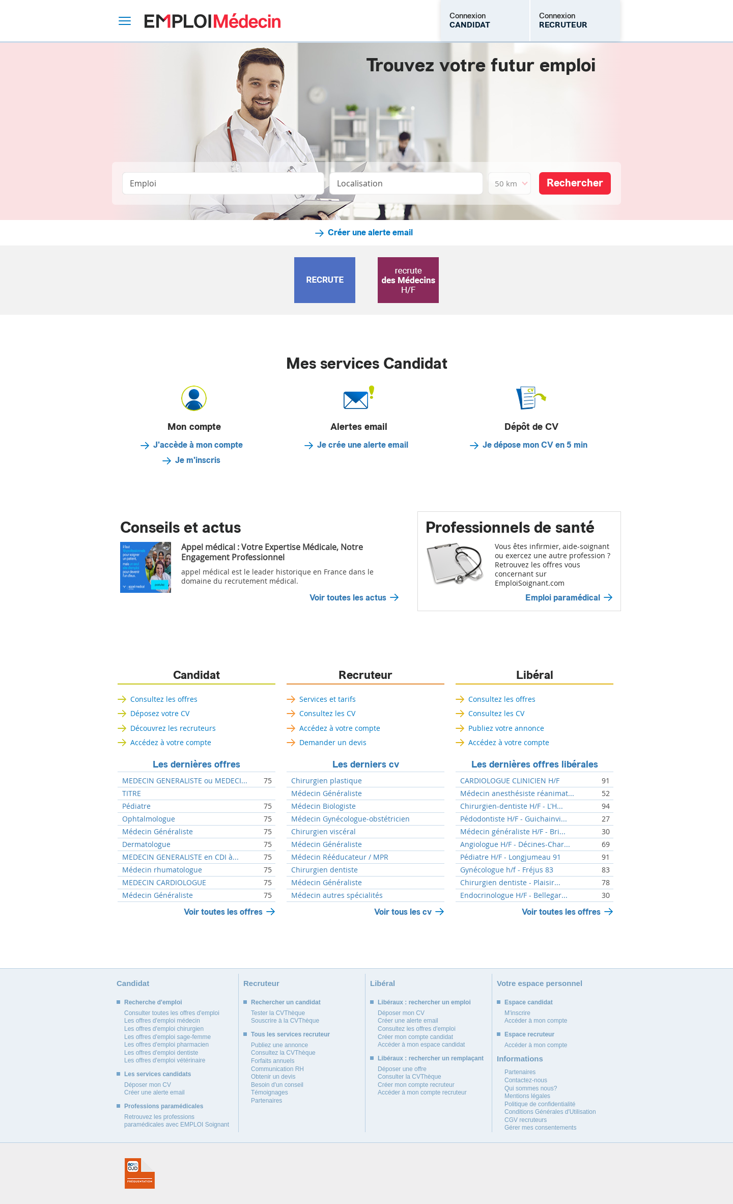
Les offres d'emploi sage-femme (167, 1037)
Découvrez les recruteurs (173, 728)
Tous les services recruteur (290, 1034)
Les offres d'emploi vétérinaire (165, 1060)
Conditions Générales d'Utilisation (550, 1111)
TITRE (131, 793)
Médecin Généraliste (157, 831)
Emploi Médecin (212, 20)
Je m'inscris (197, 460)
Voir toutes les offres (223, 912)
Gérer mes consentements (540, 1127)
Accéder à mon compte (535, 1020)
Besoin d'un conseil (277, 1084)
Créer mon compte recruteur (416, 1084)
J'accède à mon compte (198, 445)
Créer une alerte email (370, 233)
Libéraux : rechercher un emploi (424, 1002)
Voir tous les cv (403, 912)
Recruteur (365, 675)
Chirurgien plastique (326, 780)
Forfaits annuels (272, 1060)
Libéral (534, 675)
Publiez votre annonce (506, 728)
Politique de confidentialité (539, 1104)
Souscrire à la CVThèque (285, 1020)
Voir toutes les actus (347, 598)
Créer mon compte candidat (415, 1037)
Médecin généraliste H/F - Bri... (513, 831)
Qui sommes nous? (530, 1088)
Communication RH (277, 1069)
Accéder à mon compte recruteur (422, 1092)
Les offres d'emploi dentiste (161, 1052)
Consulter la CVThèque (409, 1076)
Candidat (196, 675)
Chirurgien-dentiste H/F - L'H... (511, 806)
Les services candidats (157, 1074)
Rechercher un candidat (286, 1002)
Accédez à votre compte (170, 742)
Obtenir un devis (273, 1076)
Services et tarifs (327, 699)
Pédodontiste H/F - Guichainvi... (513, 819)
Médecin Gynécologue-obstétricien (350, 819)
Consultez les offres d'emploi (417, 1028)
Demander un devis (332, 742)
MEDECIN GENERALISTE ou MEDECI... (184, 780)
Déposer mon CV (147, 1084)
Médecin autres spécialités (337, 895)
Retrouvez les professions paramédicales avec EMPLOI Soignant (176, 1121)
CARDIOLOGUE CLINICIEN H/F (509, 780)
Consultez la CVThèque (283, 1052)
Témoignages (269, 1092)
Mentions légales (527, 1096)
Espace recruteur (529, 1034)
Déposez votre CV (159, 713)
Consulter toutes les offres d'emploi (171, 1013)
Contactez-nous (525, 1080)
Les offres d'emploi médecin (162, 1020)
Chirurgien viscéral (323, 831)
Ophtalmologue (148, 819)
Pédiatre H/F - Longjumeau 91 (510, 857)
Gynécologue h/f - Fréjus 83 (506, 869)
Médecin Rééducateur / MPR (339, 857)
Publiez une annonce (279, 1045)
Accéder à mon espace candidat (421, 1044)
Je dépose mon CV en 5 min (535, 445)
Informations (520, 1058)
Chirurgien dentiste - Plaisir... (510, 882)
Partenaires (266, 1100)
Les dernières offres (196, 764)
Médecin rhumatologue (162, 869)
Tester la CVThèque (278, 1013)
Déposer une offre (402, 1069)
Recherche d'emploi (153, 1002)
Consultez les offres (164, 699)
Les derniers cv (365, 764)
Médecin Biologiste (323, 806)
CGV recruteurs (525, 1120)
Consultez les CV (327, 713)
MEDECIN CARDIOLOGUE (164, 882)
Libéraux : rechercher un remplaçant (431, 1058)
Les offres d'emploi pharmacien (166, 1044)
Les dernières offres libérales (534, 764)
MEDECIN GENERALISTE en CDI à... (180, 857)
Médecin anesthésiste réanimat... (517, 793)
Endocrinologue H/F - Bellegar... (514, 895)
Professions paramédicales (163, 1106)
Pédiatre (136, 806)
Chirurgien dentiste (324, 869)
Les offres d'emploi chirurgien (164, 1028)
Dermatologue (146, 844)
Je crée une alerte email (362, 445)
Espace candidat (528, 1002)
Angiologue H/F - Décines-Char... (515, 844)
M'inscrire (517, 1013)
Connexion (469, 20)
